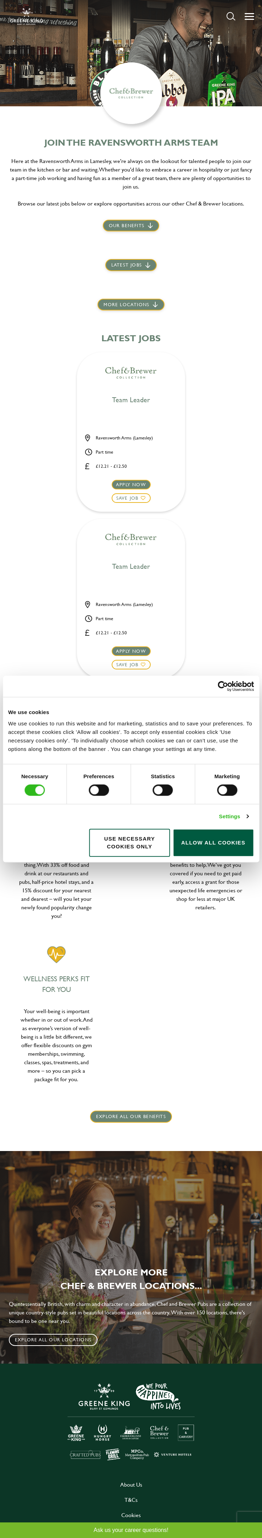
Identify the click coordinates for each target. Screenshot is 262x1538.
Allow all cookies (213, 843)
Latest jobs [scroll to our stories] (126, 265)
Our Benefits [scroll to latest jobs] (126, 225)
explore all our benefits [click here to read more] (131, 1116)
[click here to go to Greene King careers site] (131, 1421)
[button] (231, 16)
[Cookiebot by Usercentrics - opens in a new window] (223, 686)
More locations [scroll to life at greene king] (126, 304)
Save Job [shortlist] (127, 498)
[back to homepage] (26, 16)
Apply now (131, 484)
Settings (229, 816)
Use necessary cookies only (129, 842)
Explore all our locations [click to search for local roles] (53, 1339)
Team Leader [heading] (131, 400)
